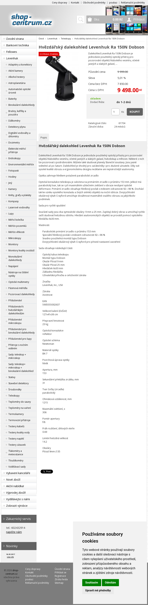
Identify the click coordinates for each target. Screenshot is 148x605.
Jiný (10, 183)
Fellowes (11, 52)
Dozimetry (14, 142)
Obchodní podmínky (94, 2)
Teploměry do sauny (19, 401)
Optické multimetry (18, 282)
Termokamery (16, 414)
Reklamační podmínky (133, 2)
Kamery (12, 189)
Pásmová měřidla (17, 288)
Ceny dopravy (59, 2)
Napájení (13, 266)
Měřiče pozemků (17, 226)
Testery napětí (16, 438)
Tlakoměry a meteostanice (15, 452)
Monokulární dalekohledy (15, 258)
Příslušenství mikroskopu (15, 321)
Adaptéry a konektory (20, 64)
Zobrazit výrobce (17, 505)
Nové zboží (13, 479)
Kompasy (13, 201)
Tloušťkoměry (15, 460)
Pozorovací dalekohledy (21, 294)
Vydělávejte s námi (18, 499)
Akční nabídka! (15, 486)
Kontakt (75, 2)
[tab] (44, 138)
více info (10, 557)
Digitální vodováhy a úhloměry (19, 134)
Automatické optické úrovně (19, 91)
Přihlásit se (60, 572)
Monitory (13, 244)
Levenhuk (12, 58)
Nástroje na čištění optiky (18, 274)
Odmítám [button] (110, 582)
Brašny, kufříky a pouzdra (17, 112)
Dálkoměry (14, 120)
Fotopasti (13, 170)
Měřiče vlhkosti (16, 232)
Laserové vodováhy (19, 207)
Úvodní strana (15, 39)
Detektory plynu (17, 126)
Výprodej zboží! (16, 492)
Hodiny (12, 176)
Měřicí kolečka (16, 219)
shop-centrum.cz (12, 572)
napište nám (14, 532)
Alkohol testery (16, 77)
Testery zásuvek (17, 444)
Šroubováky (14, 389)
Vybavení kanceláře (18, 473)
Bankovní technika (17, 45)
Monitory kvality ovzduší (21, 250)
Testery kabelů (16, 426)
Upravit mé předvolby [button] (98, 590)
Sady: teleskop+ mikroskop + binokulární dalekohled (20, 368)
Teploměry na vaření (19, 408)
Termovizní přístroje (19, 420)
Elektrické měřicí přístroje (17, 150)
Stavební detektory (18, 383)
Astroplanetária (16, 83)
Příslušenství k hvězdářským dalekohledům (16, 310)
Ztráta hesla (61, 579)
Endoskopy (14, 158)
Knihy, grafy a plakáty (19, 195)
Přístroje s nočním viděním (18, 346)
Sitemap (59, 582)
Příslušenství (15, 300)
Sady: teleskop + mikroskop (17, 356)
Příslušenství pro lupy (20, 338)
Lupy (11, 213)
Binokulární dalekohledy (21, 105)
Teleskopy (14, 395)
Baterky (12, 98)
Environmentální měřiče (21, 164)
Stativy (11, 377)
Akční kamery (15, 70)
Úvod (41, 38)
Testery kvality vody (19, 432)
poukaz (113, 2)
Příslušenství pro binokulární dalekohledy (21, 331)
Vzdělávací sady (17, 466)
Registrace (60, 576)
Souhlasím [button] (91, 582)
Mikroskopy (14, 238)
